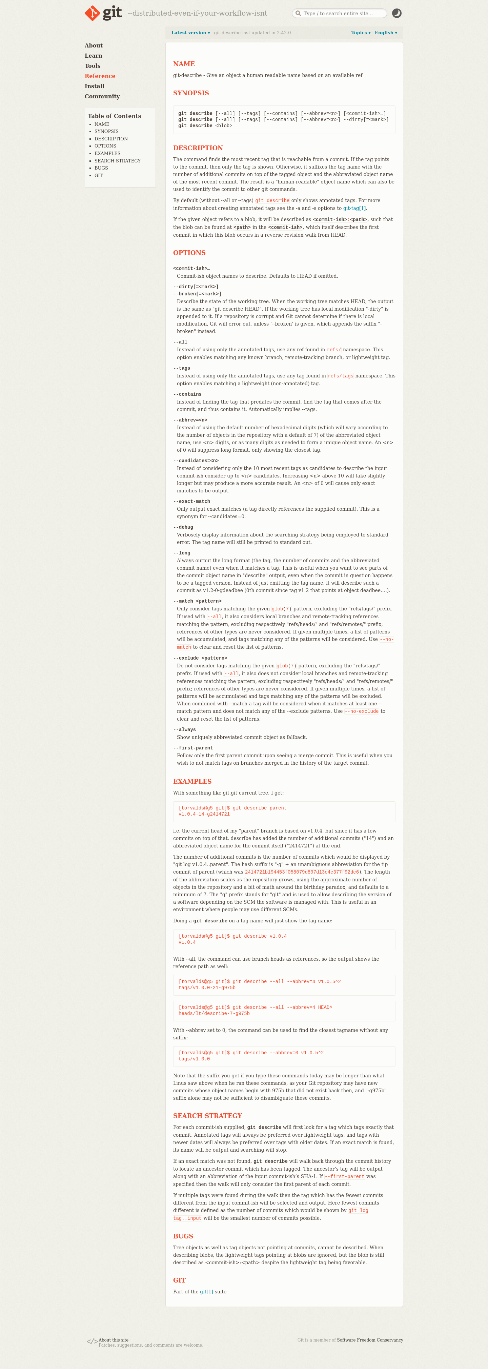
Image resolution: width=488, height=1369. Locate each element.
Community (102, 96)
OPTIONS (105, 146)
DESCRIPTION (111, 138)
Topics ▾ (361, 32)
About (94, 45)
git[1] (206, 1291)
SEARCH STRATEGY (118, 160)
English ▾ (386, 32)
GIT (99, 175)
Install (94, 86)
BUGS (101, 168)
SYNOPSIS (107, 131)
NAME (102, 124)
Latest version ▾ (190, 32)
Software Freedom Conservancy (370, 1340)
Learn (93, 56)
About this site (113, 1340)
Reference (100, 76)
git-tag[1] (354, 208)
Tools (93, 66)
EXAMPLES (108, 153)
